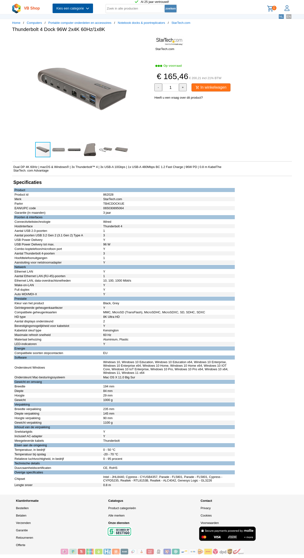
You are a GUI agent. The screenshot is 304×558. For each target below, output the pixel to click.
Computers (34, 23)
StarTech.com (181, 23)
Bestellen (22, 508)
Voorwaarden (210, 523)
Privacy (206, 508)
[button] (148, 41)
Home (16, 23)
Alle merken (116, 515)
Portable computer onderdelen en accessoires (79, 23)
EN (289, 16)
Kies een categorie (72, 8)
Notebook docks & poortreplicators (141, 23)
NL (281, 16)
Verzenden (23, 523)
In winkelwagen (211, 87)
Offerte (20, 545)
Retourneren (24, 537)
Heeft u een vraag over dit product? (178, 97)
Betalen (21, 515)
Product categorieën (122, 508)
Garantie (22, 530)
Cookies (206, 515)
